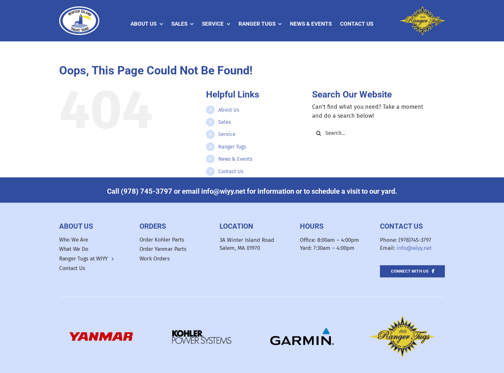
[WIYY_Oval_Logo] (79, 9)
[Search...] (373, 133)
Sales (224, 122)
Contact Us (230, 171)
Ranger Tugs (232, 147)
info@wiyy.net (414, 248)
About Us (228, 110)
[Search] (318, 133)
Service (227, 134)
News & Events (235, 159)
